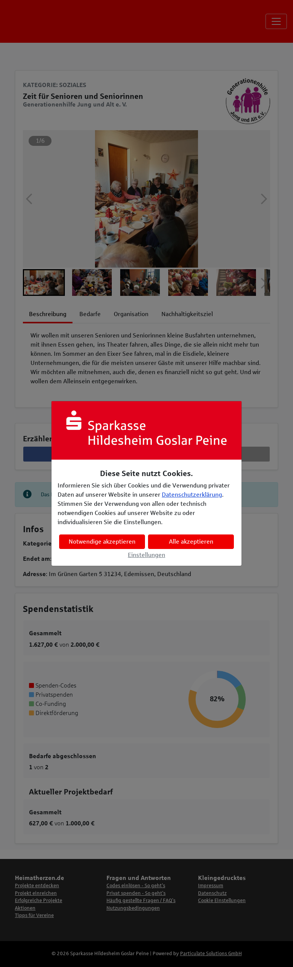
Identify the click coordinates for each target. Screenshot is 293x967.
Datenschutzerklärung (192, 494)
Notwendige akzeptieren (102, 541)
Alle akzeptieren (191, 541)
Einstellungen (146, 555)
